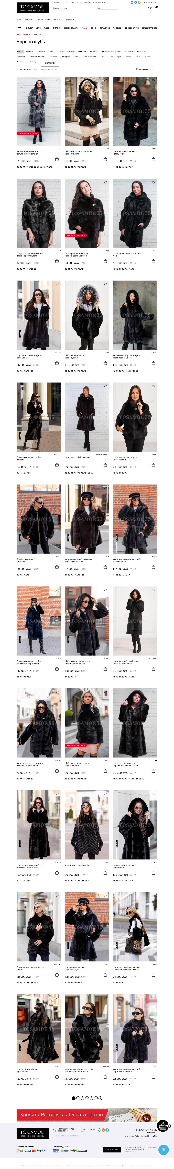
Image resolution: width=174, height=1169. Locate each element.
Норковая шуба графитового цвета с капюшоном (127, 662)
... (96, 1098)
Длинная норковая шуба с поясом (29, 458)
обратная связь (112, 1150)
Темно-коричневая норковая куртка (30, 968)
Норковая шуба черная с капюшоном (125, 152)
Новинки (55, 70)
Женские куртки (132, 28)
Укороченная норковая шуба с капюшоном (127, 560)
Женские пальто (71, 28)
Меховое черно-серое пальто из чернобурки (27, 152)
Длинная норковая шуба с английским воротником (29, 662)
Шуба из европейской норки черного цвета (78, 152)
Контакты (57, 20)
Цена (36, 70)
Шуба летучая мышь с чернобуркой (75, 356)
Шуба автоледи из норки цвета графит (125, 458)
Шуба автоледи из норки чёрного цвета (77, 764)
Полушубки (105, 28)
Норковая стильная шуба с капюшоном (29, 356)
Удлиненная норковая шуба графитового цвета (126, 356)
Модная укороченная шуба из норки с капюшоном (30, 764)
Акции (84, 28)
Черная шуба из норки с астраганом (124, 866)
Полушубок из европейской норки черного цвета (30, 254)
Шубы (38, 28)
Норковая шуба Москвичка (78, 457)
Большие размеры (149, 28)
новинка (20, 334)
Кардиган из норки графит (77, 865)
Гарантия (28, 20)
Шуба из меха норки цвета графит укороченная (77, 662)
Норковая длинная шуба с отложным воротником (29, 866)
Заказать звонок (60, 8)
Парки (46, 28)
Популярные (45, 70)
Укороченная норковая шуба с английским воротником (79, 1070)
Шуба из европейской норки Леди (127, 254)
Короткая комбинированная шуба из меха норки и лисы (126, 968)
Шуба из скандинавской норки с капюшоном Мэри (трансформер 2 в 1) (125, 764)
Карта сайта (129, 1152)
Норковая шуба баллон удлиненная (28, 1070)
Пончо (93, 28)
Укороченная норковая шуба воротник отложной (127, 1070)
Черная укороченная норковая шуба (75, 968)
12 (100, 1098)
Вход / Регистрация (150, 3)
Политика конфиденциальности (65, 1135)
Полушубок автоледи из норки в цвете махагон (76, 254)
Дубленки (57, 28)
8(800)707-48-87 (146, 1130)
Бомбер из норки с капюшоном (26, 560)
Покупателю (70, 20)
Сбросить (50, 63)
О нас (19, 20)
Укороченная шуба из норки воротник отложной (78, 560)
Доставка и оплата (43, 20)
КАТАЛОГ (29, 28)
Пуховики (117, 28)
